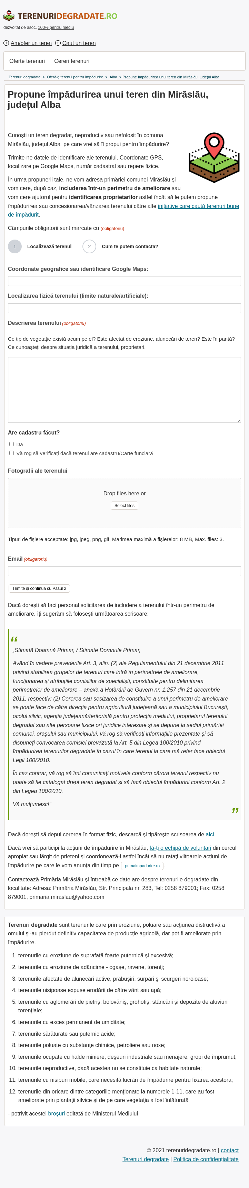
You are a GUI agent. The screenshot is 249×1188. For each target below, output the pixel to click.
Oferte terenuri (27, 61)
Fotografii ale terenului (37, 471)
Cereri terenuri (71, 61)
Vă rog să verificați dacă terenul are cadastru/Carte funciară (84, 453)
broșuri (56, 1113)
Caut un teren (79, 43)
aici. (211, 834)
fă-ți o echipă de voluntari (180, 848)
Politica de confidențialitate (206, 1159)
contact (230, 1150)
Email (28, 559)
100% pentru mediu (56, 27)
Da (19, 444)
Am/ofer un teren (31, 43)
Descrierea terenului (47, 323)
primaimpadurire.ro (142, 866)
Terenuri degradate (145, 1159)
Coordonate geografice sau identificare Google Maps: (78, 269)
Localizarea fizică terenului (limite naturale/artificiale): (78, 296)
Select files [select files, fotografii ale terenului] (124, 505)
